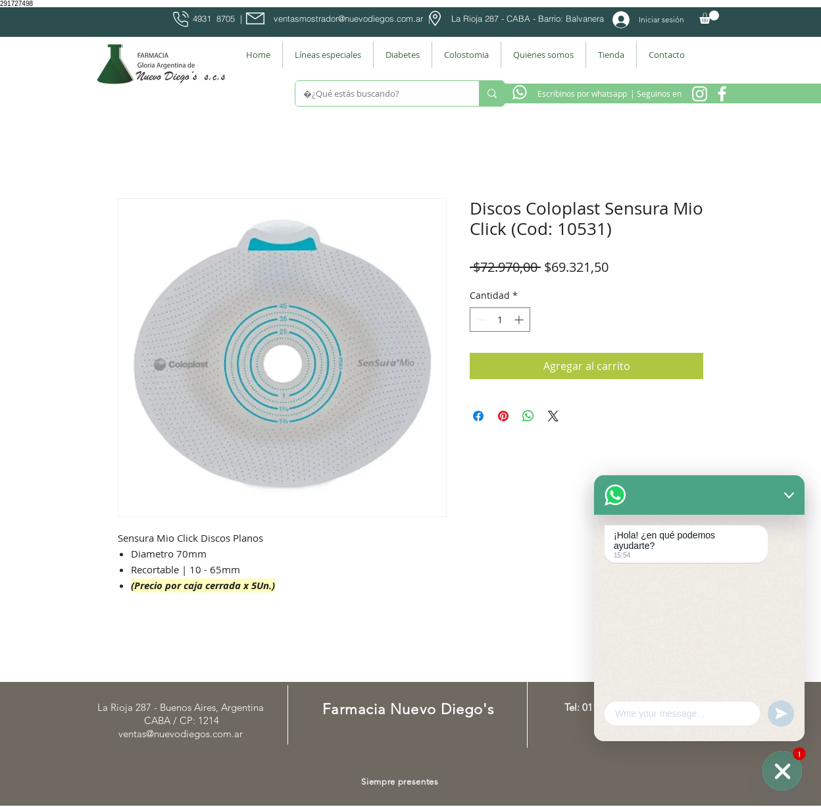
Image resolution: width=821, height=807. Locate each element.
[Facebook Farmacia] (722, 94)
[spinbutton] (500, 319)
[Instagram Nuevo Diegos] (699, 94)
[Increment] (520, 319)
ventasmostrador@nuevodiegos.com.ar (348, 18)
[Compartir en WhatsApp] (528, 416)
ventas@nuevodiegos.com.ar (180, 733)
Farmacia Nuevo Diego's (408, 709)
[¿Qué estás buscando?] (377, 93)
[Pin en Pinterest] (503, 416)
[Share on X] (553, 416)
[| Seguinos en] (655, 93)
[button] (709, 17)
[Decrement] (480, 319)
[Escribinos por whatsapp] (582, 93)
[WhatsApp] (782, 771)
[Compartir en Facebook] (478, 416)
